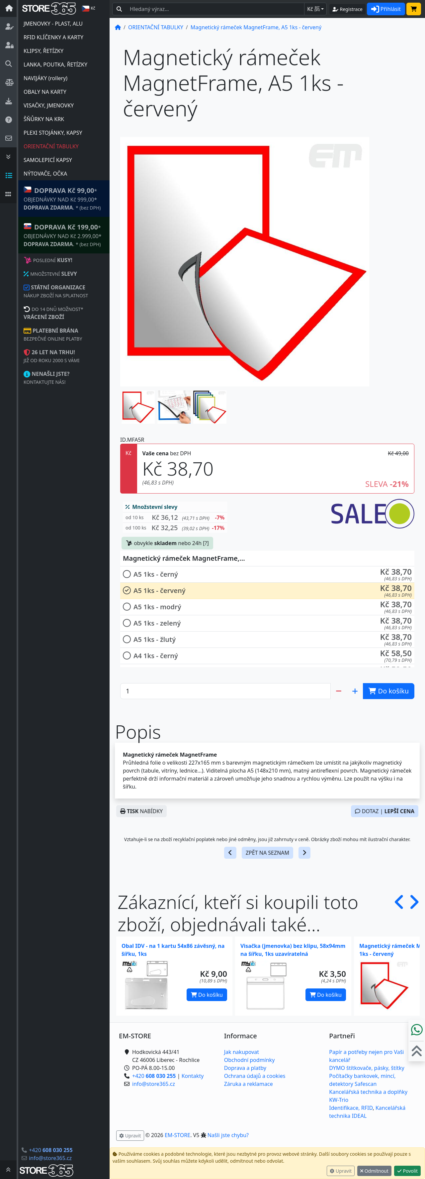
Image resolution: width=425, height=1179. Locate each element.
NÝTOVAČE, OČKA (45, 173)
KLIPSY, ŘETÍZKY (43, 51)
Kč (313, 9)
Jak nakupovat (241, 1052)
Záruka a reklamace (248, 1084)
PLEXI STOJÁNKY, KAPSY (53, 132)
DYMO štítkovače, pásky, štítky (366, 1068)
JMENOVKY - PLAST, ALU (53, 23)
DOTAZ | (384, 811)
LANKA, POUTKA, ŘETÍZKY (55, 64)
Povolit (407, 1171)
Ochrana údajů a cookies (255, 1076)
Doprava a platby (245, 1068)
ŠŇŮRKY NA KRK (44, 119)
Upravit (341, 1171)
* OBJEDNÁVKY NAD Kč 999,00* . (62, 198)
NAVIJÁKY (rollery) (45, 78)
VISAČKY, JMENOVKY (49, 105)
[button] (138, 407)
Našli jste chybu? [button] (228, 1135)
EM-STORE (177, 1135)
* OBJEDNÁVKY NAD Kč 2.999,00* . (63, 235)
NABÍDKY (141, 811)
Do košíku (207, 994)
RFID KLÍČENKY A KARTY (53, 37)
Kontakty (193, 1076)
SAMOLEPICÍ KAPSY (48, 160)
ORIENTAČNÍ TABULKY (51, 146)
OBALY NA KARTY (45, 91)
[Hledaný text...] (215, 9)
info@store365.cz (50, 1158)
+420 (50, 1150)
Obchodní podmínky (249, 1060)
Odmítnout (374, 1171)
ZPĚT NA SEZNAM (267, 852)
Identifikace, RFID (351, 1107)
